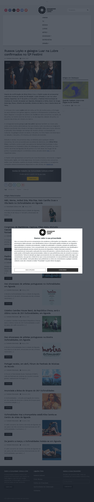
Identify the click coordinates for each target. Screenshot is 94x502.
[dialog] (47, 250)
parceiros (29, 241)
